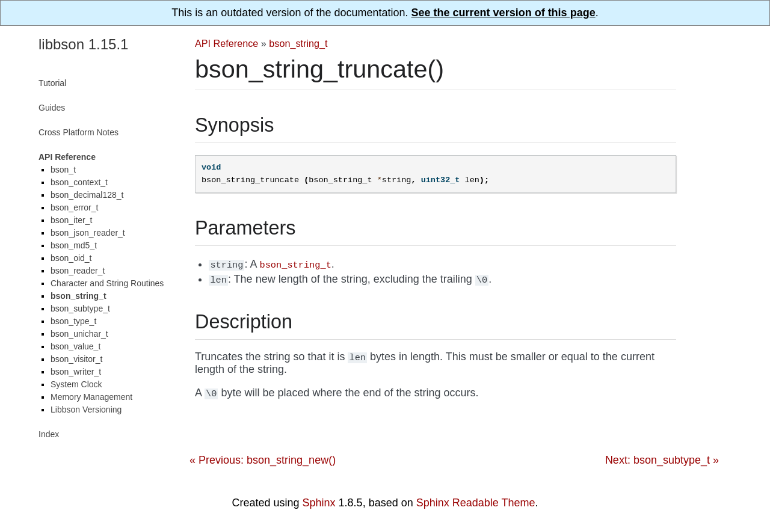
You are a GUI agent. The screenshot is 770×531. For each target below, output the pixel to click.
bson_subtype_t (80, 308)
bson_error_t (74, 207)
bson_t (63, 169)
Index (48, 434)
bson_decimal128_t (87, 195)
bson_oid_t (71, 258)
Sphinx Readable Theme (475, 503)
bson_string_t (298, 43)
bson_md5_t (74, 245)
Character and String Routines (107, 283)
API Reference (226, 43)
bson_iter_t (71, 220)
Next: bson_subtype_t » (662, 460)
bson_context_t (79, 182)
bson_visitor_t (76, 359)
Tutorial (52, 83)
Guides (51, 107)
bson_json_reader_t (88, 233)
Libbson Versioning (86, 409)
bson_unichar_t (79, 334)
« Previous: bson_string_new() (262, 460)
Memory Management (91, 397)
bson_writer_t (76, 371)
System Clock (76, 384)
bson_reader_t (78, 270)
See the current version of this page (503, 13)
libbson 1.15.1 (83, 44)
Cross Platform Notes (78, 132)
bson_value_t (75, 346)
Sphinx (319, 503)
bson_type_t (73, 321)
